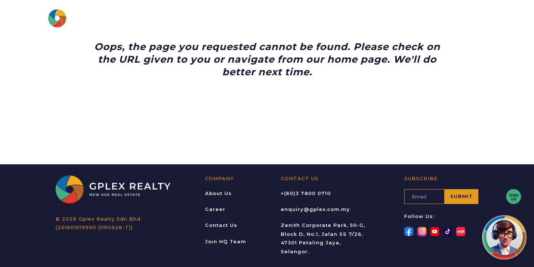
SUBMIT (461, 196)
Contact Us (362, 18)
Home (177, 18)
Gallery (300, 18)
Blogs (329, 18)
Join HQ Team (225, 241)
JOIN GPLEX (456, 18)
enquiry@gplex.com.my (315, 209)
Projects (240, 18)
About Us (206, 18)
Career (272, 18)
